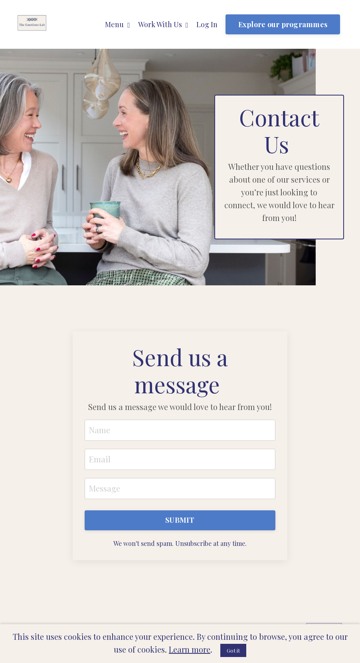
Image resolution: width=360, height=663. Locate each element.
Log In (207, 24)
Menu (117, 24)
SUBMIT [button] (180, 520)
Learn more (189, 649)
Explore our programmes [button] (283, 24)
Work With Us (163, 24)
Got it (233, 650)
